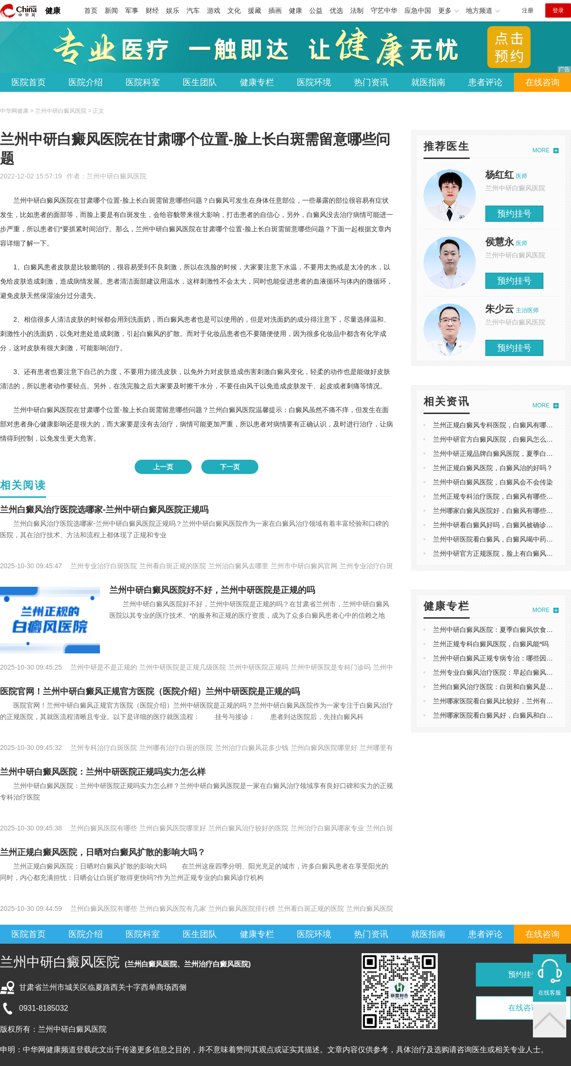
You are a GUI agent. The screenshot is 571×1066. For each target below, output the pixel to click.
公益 (316, 10)
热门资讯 (371, 82)
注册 (527, 10)
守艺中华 (384, 10)
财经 (152, 10)
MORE (541, 150)
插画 (275, 10)
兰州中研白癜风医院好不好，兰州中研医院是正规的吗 (212, 590)
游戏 (213, 10)
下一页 (230, 467)
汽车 (193, 10)
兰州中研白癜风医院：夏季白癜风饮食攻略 (496, 629)
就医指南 (428, 82)
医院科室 (143, 82)
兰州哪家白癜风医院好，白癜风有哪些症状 (496, 510)
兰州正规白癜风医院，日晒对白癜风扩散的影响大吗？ (103, 852)
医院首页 (28, 82)
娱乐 (172, 10)
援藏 (254, 10)
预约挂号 (514, 213)
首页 (91, 10)
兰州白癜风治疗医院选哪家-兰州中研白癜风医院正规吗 (104, 509)
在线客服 (549, 992)
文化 (234, 10)
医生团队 (200, 82)
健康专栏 (257, 82)
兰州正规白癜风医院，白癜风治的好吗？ (493, 468)
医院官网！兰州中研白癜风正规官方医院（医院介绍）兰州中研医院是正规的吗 (150, 691)
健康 (52, 11)
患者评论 (485, 82)
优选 (336, 10)
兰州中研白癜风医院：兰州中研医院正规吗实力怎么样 (103, 772)
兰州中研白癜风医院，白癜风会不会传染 (493, 482)
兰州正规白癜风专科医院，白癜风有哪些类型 (499, 425)
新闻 (111, 10)
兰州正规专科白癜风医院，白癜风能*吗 (491, 644)
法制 (357, 10)
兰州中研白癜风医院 (117, 176)
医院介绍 (86, 82)
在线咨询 (542, 82)
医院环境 (314, 82)
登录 (558, 10)
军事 (131, 10)
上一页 (163, 467)
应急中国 (417, 10)
